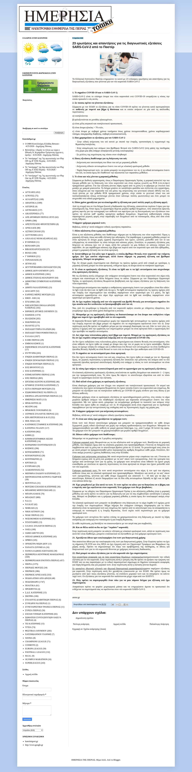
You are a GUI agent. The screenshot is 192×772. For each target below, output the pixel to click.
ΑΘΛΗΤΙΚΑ (30, 203)
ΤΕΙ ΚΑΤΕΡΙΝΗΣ (32, 624)
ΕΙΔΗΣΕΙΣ (29, 315)
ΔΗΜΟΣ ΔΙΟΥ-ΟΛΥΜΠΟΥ (37, 271)
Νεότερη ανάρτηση (81, 624)
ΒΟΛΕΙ (28, 253)
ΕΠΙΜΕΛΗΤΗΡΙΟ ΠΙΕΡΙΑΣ (37, 374)
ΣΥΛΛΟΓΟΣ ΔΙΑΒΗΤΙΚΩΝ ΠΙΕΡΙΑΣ (41, 600)
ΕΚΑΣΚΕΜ (30, 318)
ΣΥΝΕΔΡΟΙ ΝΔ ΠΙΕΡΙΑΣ (36, 603)
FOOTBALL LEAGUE (35, 652)
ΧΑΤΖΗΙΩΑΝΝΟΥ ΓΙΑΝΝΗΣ (38, 634)
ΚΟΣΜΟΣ (29, 448)
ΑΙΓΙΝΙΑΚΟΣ (31, 210)
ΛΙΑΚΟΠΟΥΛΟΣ (32, 470)
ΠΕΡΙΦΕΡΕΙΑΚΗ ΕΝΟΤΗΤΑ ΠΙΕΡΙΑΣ (42, 560)
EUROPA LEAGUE (33, 648)
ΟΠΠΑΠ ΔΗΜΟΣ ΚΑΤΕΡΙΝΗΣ (39, 536)
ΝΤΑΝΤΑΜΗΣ (31, 522)
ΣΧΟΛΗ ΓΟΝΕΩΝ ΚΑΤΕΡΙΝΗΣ (39, 614)
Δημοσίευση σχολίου (84, 618)
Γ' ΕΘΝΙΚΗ (30, 256)
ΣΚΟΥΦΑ (29, 596)
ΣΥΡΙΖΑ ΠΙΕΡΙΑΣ (33, 610)
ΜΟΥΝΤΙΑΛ (30, 483)
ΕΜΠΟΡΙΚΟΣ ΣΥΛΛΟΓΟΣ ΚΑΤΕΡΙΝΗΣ (43, 347)
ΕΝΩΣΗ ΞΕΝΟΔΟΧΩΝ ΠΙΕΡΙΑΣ (39, 360)
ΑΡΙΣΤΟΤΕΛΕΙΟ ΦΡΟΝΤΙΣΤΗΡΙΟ (40, 224)
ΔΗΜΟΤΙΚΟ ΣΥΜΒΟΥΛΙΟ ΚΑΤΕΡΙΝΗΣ (43, 281)
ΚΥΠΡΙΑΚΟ (30, 466)
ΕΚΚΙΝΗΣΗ (30, 322)
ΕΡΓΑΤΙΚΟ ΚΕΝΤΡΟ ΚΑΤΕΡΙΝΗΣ (40, 382)
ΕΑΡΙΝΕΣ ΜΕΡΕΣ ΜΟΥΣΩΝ (38, 294)
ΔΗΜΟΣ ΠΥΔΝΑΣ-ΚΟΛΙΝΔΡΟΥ (39, 278)
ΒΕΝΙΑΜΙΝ (30, 246)
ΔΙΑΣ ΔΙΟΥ (30, 291)
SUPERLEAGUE (32, 663)
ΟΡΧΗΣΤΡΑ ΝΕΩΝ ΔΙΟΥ (36, 544)
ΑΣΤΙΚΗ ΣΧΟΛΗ (33, 231)
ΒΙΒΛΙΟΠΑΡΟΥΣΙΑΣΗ (35, 249)
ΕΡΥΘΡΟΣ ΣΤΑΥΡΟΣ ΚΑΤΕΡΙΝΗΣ (40, 385)
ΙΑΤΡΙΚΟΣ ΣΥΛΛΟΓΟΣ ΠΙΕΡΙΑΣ (39, 414)
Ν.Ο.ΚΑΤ (29, 504)
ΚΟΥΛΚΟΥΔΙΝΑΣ (33, 455)
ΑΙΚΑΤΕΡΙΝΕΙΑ (32, 213)
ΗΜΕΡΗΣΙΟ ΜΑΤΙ (33, 399)
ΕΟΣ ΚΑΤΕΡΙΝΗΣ (33, 371)
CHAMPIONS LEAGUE (35, 641)
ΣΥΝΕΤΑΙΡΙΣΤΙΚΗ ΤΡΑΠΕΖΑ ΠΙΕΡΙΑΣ (42, 607)
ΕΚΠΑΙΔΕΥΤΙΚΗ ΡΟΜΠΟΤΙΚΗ (39, 333)
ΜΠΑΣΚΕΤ (30, 497)
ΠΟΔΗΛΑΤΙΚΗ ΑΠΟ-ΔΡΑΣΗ (38, 578)
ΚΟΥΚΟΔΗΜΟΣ (32, 452)
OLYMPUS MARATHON (36, 659)
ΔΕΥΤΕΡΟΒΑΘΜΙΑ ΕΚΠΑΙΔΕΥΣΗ (41, 267)
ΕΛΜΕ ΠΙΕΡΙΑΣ (32, 340)
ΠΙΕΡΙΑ (28, 564)
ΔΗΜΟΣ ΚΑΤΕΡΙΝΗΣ (35, 274)
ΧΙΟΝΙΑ (29, 638)
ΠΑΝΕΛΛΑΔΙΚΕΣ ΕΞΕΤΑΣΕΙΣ (39, 551)
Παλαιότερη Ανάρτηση (159, 624)
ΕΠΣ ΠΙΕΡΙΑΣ (31, 378)
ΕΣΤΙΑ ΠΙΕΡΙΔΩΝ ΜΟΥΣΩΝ (38, 389)
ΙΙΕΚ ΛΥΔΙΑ (30, 421)
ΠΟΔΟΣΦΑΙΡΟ (31, 582)
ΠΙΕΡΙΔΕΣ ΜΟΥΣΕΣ (34, 568)
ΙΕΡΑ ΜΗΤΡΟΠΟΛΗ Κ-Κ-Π (37, 417)
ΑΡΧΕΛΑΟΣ (30, 228)
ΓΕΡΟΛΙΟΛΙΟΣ (32, 260)
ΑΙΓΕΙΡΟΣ (29, 206)
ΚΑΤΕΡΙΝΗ (30, 432)
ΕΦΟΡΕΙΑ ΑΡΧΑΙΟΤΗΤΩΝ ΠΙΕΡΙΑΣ (41, 396)
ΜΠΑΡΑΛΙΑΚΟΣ (32, 494)
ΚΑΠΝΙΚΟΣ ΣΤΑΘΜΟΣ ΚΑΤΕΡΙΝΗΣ (41, 424)
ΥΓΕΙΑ (28, 627)
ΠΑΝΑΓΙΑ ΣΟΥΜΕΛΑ (35, 547)
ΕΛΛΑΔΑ (29, 336)
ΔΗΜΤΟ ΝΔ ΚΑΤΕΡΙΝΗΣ (36, 287)
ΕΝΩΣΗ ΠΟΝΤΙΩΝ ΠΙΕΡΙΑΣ (38, 364)
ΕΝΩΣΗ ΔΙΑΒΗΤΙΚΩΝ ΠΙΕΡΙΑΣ (39, 357)
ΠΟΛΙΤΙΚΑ (30, 585)
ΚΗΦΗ (28, 435)
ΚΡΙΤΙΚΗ (29, 463)
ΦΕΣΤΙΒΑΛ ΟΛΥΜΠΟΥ (35, 631)
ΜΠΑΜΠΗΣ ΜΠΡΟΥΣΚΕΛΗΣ (38, 490)
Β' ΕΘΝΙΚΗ (30, 242)
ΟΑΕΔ (28, 529)
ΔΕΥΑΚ (28, 263)
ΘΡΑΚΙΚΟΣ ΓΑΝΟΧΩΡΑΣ (36, 410)
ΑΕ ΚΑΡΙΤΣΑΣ (32, 199)
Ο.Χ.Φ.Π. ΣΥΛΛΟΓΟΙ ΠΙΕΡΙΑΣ (39, 526)
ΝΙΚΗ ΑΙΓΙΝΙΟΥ (32, 511)
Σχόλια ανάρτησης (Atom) (95, 629)
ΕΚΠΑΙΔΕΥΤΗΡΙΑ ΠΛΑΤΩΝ (38, 329)
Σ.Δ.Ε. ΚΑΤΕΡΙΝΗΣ (34, 592)
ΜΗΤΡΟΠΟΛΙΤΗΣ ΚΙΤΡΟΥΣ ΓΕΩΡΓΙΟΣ (43, 477)
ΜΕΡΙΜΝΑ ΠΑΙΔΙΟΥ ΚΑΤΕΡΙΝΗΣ (40, 473)
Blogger (116, 760)
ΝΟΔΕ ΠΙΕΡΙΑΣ (32, 515)
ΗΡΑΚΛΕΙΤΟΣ (31, 403)
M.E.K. (28, 656)
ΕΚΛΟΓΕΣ (30, 326)
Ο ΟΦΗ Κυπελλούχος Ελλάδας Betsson (42, 144)
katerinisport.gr (31, 741)
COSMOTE (30, 645)
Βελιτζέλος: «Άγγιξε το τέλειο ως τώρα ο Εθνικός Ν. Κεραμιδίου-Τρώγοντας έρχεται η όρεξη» (44, 152)
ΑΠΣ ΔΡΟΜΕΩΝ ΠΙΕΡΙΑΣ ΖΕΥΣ (40, 217)
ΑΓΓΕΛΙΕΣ (30, 192)
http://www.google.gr (34, 745)
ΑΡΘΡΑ (28, 221)
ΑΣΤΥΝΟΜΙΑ (31, 235)
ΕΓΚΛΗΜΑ (30, 302)
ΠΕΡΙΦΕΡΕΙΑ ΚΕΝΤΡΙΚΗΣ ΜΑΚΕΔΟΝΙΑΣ (44, 554)
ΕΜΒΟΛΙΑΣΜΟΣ (33, 343)
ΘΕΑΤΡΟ (29, 406)
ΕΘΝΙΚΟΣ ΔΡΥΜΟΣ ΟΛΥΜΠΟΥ (39, 311)
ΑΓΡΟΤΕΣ (29, 196)
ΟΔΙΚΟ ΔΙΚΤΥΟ (32, 533)
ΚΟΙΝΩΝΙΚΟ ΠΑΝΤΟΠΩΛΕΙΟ (39, 445)
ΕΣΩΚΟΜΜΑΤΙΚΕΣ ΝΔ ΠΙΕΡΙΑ (39, 392)
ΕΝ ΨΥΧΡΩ (30, 353)
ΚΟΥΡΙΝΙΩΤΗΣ (32, 459)
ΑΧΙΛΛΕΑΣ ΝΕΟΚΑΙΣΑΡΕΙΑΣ (39, 238)
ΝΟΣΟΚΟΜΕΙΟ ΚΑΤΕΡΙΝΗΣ (38, 519)
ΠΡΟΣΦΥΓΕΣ (31, 589)
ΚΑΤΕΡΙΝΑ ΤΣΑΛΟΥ (34, 428)
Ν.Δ (26, 501)
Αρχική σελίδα (119, 624)
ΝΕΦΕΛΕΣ (30, 508)
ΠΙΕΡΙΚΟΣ (30, 571)
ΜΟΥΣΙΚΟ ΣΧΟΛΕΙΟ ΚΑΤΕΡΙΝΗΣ (40, 487)
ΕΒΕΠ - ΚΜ (30, 298)
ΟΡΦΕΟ (28, 540)
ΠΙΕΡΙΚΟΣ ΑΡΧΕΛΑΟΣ (35, 575)
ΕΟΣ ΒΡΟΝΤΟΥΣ (33, 367)
